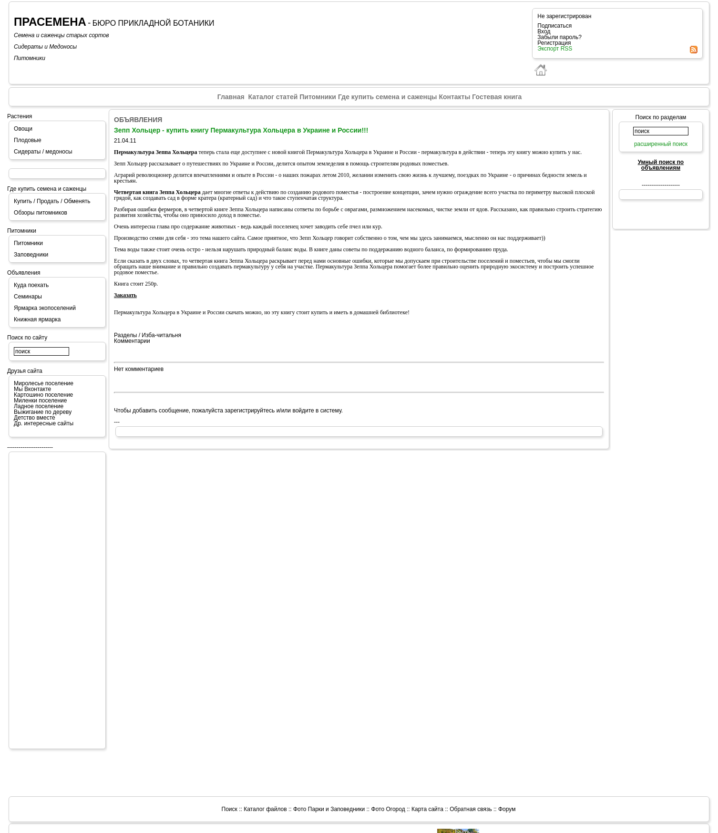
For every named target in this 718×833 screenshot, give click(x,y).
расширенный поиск (660, 144)
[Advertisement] (52, 600)
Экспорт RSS (554, 48)
